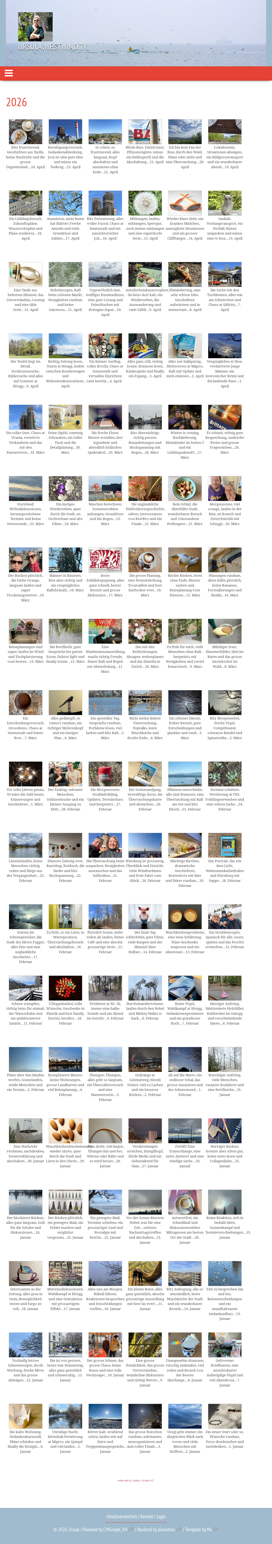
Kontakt (146, 1516)
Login (161, 1516)
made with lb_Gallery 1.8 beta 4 (134, 1480)
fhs (209, 1529)
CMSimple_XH (115, 1529)
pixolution (166, 1529)
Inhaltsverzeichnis (122, 1516)
